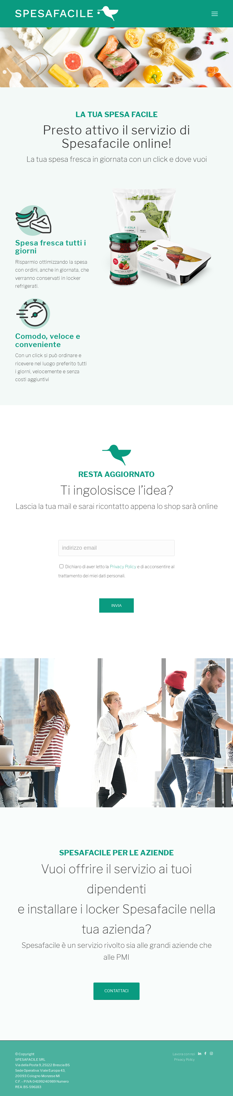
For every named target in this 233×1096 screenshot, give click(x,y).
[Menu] (214, 13)
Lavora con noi (184, 1054)
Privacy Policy (123, 566)
